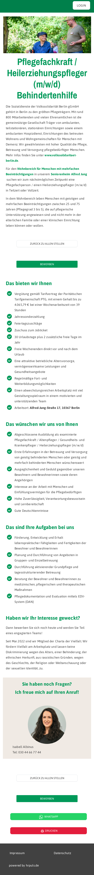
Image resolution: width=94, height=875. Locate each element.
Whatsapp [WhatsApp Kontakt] (48, 817)
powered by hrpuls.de (24, 865)
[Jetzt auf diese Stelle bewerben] (47, 264)
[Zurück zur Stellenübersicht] (47, 243)
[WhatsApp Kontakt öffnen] (47, 816)
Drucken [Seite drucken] (48, 831)
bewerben (47, 264)
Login (81, 5)
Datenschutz (62, 853)
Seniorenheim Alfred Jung (69, 174)
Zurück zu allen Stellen (47, 243)
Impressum (17, 853)
